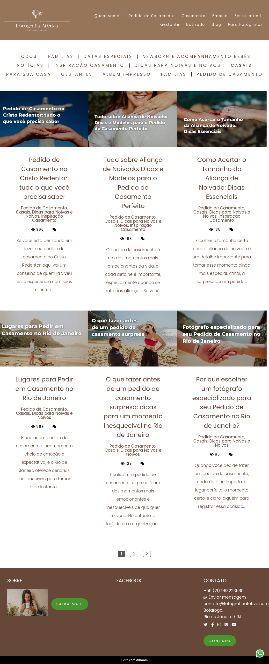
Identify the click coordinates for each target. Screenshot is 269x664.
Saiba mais (69, 604)
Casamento (193, 15)
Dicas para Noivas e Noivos (177, 65)
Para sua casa (28, 74)
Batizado (195, 24)
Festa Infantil (248, 15)
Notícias (30, 65)
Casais (241, 65)
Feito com (134, 660)
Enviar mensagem (227, 597)
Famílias (61, 57)
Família (220, 15)
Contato (220, 640)
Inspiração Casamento (89, 65)
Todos (27, 57)
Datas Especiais (108, 57)
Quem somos (108, 15)
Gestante (169, 24)
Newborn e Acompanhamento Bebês (196, 57)
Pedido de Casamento (151, 15)
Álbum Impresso (127, 74)
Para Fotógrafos (245, 24)
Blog (216, 24)
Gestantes (77, 74)
